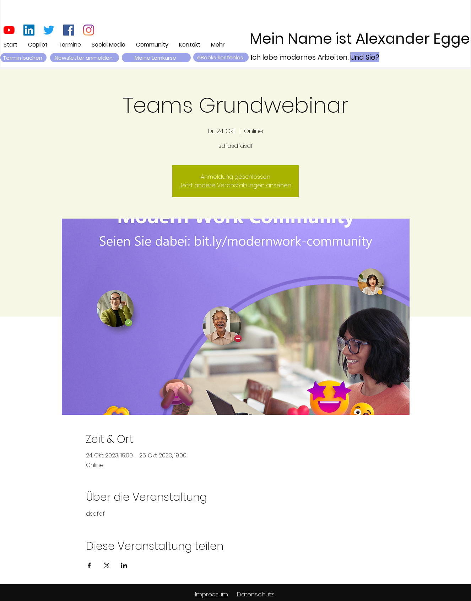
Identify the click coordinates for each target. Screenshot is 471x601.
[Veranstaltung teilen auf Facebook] (89, 565)
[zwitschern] (48, 30)
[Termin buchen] (23, 57)
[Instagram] (88, 30)
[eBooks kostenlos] (221, 57)
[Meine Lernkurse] (156, 57)
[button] (84, 57)
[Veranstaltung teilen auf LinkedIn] (124, 565)
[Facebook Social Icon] (68, 30)
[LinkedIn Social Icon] (28, 30)
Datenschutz (255, 594)
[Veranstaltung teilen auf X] (106, 565)
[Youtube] (9, 30)
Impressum (211, 594)
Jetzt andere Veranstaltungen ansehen (235, 185)
